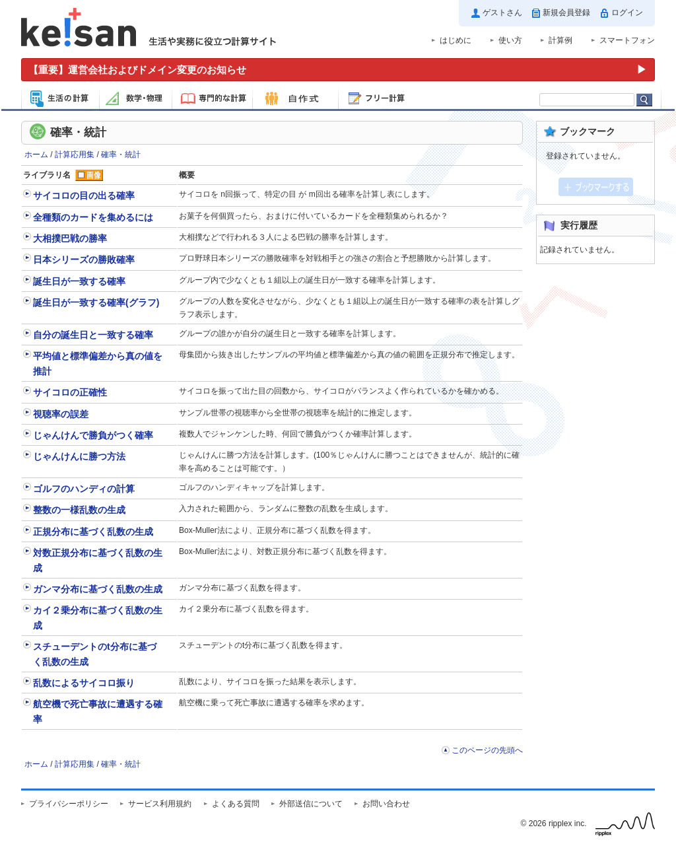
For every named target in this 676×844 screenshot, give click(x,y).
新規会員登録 (566, 12)
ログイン (627, 12)
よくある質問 (235, 803)
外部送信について (311, 803)
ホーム (36, 154)
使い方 (510, 40)
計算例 (560, 40)
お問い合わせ (386, 803)
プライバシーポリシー (68, 803)
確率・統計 (121, 154)
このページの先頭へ (487, 750)
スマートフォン (627, 40)
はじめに (455, 40)
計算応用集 (74, 154)
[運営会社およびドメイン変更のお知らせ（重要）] (338, 69)
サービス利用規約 (159, 803)
